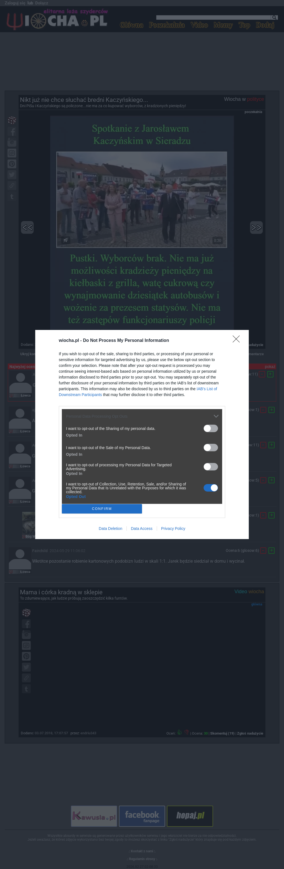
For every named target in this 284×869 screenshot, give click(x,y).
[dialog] (142, 434)
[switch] (211, 428)
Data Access (142, 528)
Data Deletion (110, 528)
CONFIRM (102, 509)
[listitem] (142, 416)
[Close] (238, 340)
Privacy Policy (173, 528)
